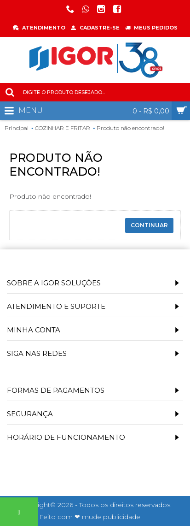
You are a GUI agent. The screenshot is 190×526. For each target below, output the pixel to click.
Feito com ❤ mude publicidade (89, 517)
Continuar (149, 225)
